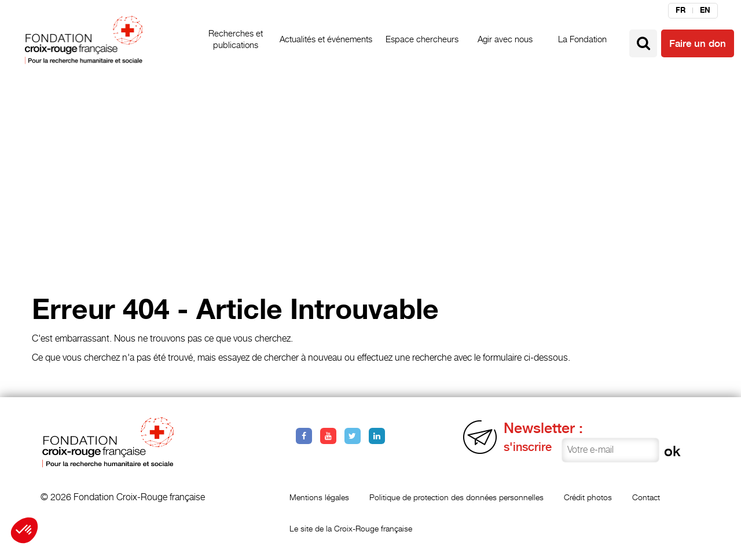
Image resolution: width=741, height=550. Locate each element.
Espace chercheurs (422, 39)
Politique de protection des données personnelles (456, 497)
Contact (646, 497)
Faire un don (697, 43)
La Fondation (582, 39)
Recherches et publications (235, 39)
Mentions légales (319, 497)
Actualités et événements (326, 39)
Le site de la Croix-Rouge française (350, 528)
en (705, 10)
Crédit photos (588, 497)
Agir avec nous (505, 39)
